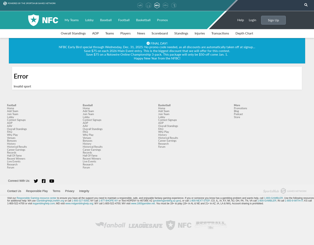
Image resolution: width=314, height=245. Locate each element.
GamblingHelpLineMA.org (50, 200)
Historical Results (17, 146)
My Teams (72, 20)
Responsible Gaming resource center (36, 198)
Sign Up (273, 20)
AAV (9, 126)
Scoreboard (160, 33)
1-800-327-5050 (80, 200)
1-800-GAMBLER (273, 198)
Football (124, 20)
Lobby (89, 20)
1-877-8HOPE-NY (108, 200)
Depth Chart (244, 33)
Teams (109, 33)
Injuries (200, 33)
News (141, 33)
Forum (10, 167)
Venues (11, 137)
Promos (162, 20)
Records (11, 152)
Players (125, 33)
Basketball (143, 20)
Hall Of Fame (14, 155)
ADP (95, 33)
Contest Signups (16, 119)
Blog (236, 111)
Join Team (12, 114)
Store (237, 117)
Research (12, 164)
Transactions (220, 33)
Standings (181, 33)
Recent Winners (16, 158)
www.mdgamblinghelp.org (79, 203)
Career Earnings (16, 149)
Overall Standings (73, 33)
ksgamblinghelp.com (44, 203)
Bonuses (12, 140)
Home (10, 108)
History (11, 143)
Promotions (240, 108)
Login (252, 20)
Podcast (238, 114)
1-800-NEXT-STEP (199, 200)
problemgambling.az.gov (167, 200)
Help (240, 20)
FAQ (9, 131)
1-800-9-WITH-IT (294, 200)
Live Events (14, 161)
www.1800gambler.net (143, 203)
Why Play (12, 134)
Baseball (106, 20)
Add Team (12, 111)
